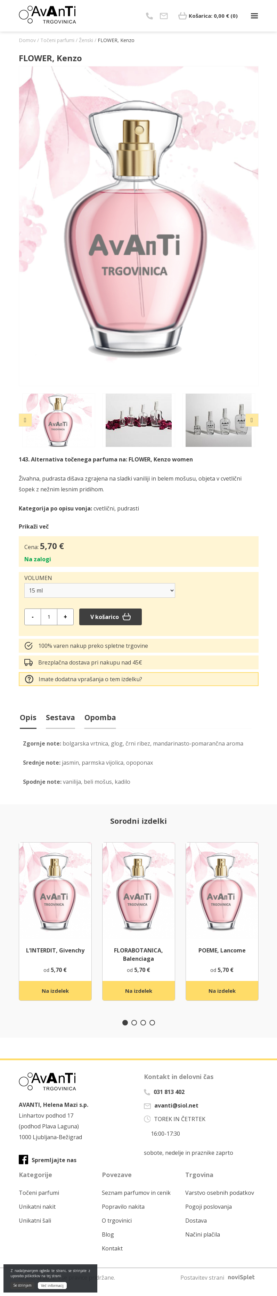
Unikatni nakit (37, 1215)
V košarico (110, 617)
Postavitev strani (219, 1286)
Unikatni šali (35, 1229)
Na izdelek (55, 999)
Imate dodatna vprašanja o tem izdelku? (83, 679)
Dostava (196, 1229)
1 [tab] (125, 1032)
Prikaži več (34, 526)
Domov (27, 40)
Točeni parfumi (57, 40)
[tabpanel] (55, 930)
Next (252, 420)
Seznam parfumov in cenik (136, 1202)
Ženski (86, 40)
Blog (108, 1243)
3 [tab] (143, 1032)
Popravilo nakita (123, 1215)
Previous (25, 420)
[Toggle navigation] (255, 16)
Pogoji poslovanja (208, 1215)
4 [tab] (152, 1032)
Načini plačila (202, 1243)
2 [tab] (134, 1032)
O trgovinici (117, 1229)
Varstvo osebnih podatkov (219, 1202)
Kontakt (112, 1257)
